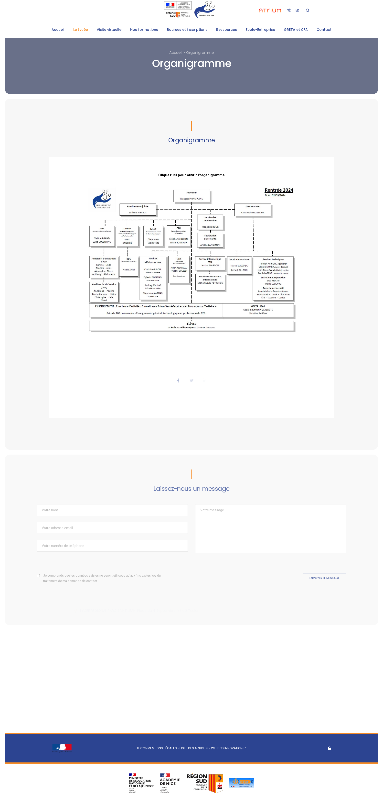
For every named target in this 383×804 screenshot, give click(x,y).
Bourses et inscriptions (187, 29)
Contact (324, 29)
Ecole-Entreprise (260, 29)
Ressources (226, 29)
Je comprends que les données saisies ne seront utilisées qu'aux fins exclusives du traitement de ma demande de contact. (102, 578)
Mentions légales (162, 748)
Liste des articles (194, 748)
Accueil (58, 29)
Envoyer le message (324, 578)
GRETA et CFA (296, 29)
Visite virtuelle (109, 29)
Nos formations (144, 29)
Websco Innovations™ (228, 748)
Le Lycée (80, 29)
